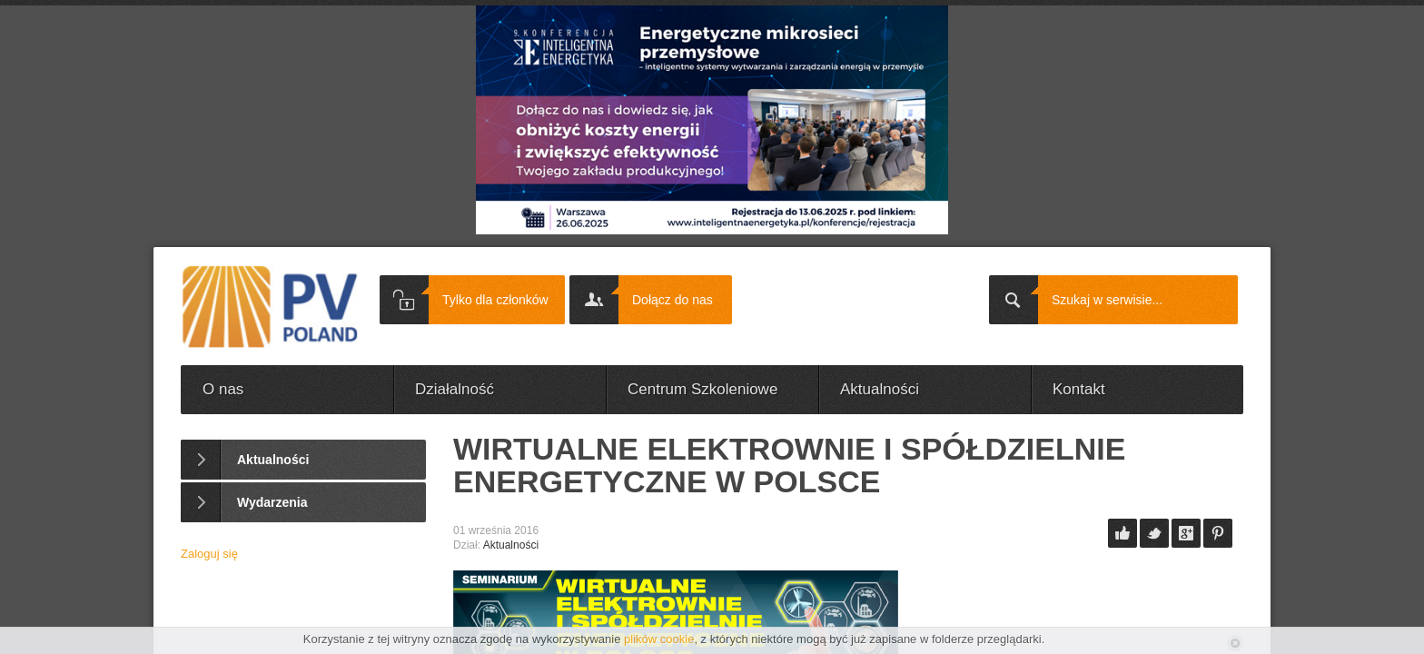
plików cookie (659, 639)
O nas (223, 389)
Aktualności (879, 389)
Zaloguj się (209, 553)
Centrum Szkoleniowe (702, 389)
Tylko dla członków (495, 299)
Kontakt (1079, 389)
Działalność (454, 389)
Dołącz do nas (672, 299)
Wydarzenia (272, 502)
